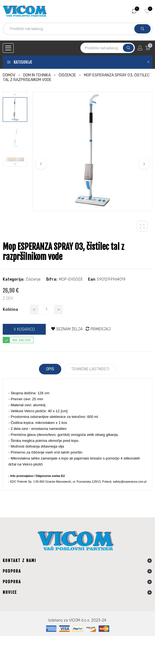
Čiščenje (33, 279)
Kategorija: (13, 279)
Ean (91, 279)
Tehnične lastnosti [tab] (90, 369)
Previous (40, 164)
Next (144, 164)
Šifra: (51, 279)
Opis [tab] (50, 369)
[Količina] (46, 309)
